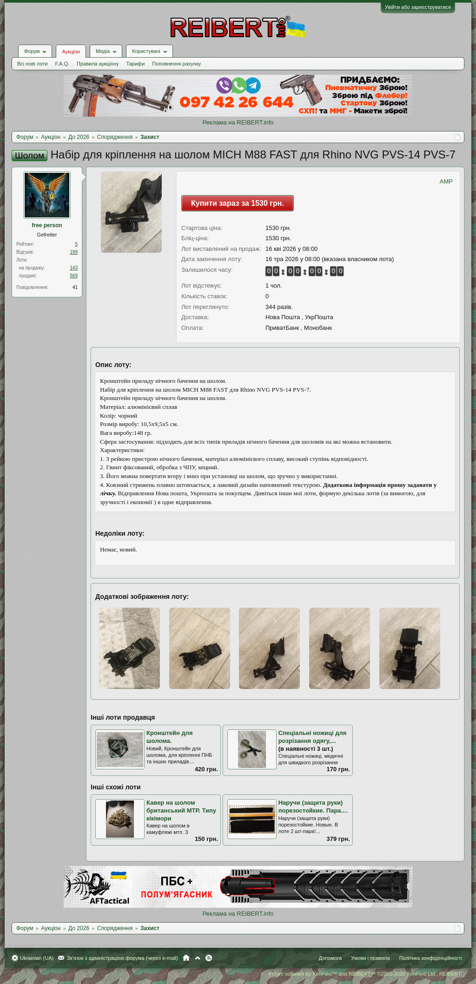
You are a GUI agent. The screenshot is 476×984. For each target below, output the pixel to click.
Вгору (197, 958)
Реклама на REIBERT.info (237, 122)
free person (47, 225)
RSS (208, 958)
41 (75, 287)
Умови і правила (370, 958)
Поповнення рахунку (176, 63)
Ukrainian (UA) (36, 958)
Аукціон (70, 51)
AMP (446, 181)
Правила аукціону (98, 63)
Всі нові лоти (32, 63)
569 (74, 275)
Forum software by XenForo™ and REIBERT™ (365, 974)
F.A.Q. (62, 63)
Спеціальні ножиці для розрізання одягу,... (312, 736)
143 (74, 267)
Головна (186, 958)
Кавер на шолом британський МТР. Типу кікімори (181, 810)
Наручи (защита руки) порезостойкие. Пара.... (313, 806)
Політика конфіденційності (430, 958)
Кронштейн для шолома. (169, 736)
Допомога (330, 958)
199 (74, 252)
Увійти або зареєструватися (418, 7)
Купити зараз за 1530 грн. (237, 203)
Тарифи (135, 63)
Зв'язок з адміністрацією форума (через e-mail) (122, 958)
